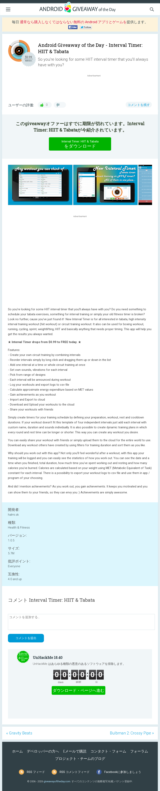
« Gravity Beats (19, 733)
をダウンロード (80, 144)
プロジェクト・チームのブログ (80, 758)
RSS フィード (36, 772)
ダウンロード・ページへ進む (78, 690)
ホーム (17, 751)
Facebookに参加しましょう (122, 772)
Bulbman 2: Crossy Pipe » (132, 733)
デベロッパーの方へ (43, 751)
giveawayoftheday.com (57, 781)
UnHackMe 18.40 (47, 657)
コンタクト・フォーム (108, 751)
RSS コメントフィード (75, 772)
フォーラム (139, 751)
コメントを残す (139, 105)
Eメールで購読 (74, 751)
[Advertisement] (96, 87)
